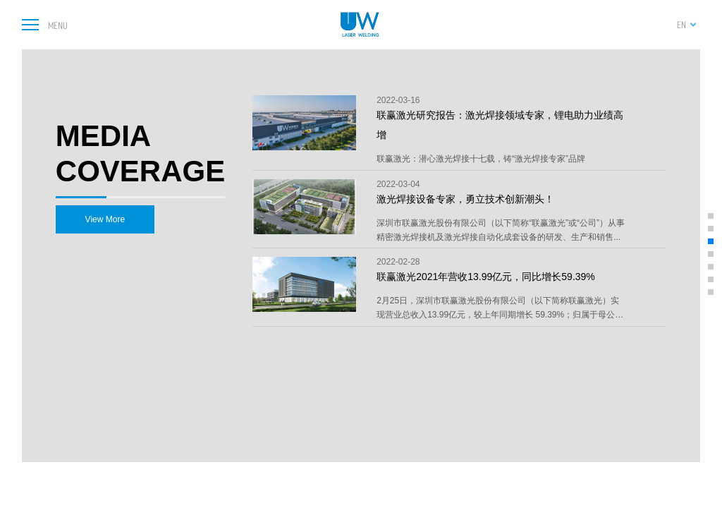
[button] (711, 216)
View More (105, 219)
